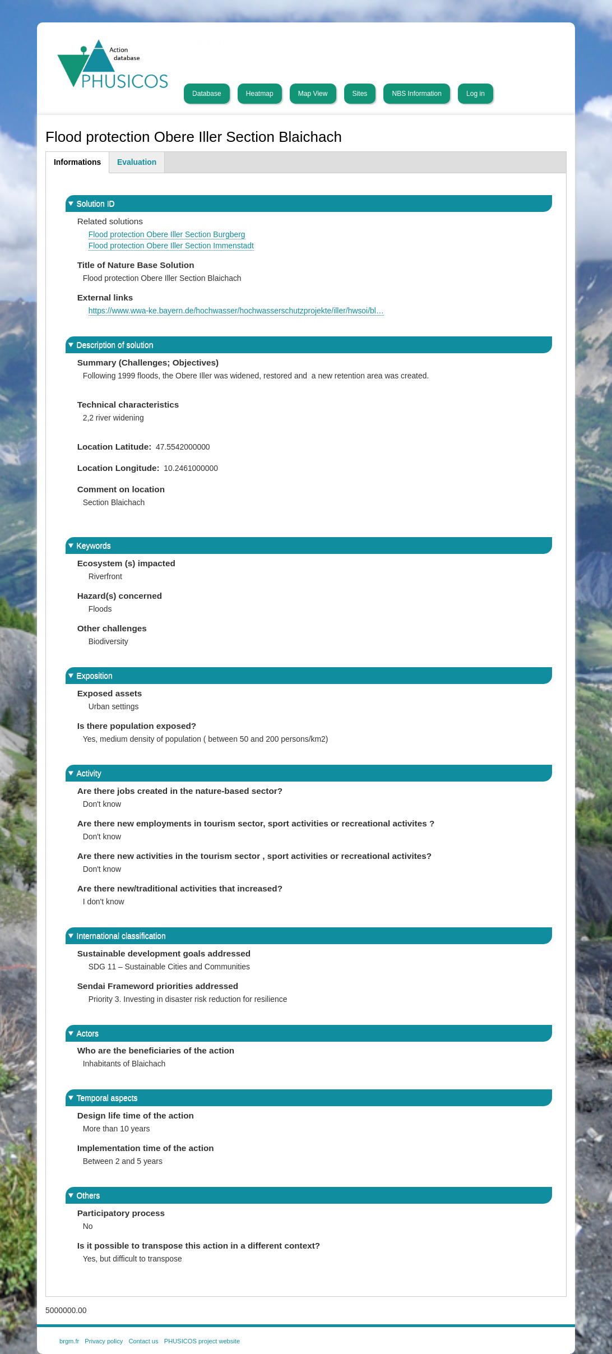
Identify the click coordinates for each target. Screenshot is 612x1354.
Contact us (143, 1341)
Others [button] (88, 1195)
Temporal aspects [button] (107, 1097)
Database (206, 94)
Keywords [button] (94, 545)
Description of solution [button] (115, 344)
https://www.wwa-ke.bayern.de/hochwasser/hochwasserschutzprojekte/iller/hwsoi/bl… (236, 310)
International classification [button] (121, 935)
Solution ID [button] (96, 203)
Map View (313, 94)
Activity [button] (89, 773)
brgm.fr (69, 1341)
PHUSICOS (217, 43)
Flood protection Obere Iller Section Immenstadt (171, 245)
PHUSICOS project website (202, 1341)
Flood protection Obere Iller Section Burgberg (167, 234)
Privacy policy (104, 1341)
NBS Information (417, 94)
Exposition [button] (95, 675)
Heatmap (259, 94)
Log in (475, 94)
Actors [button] (88, 1033)
